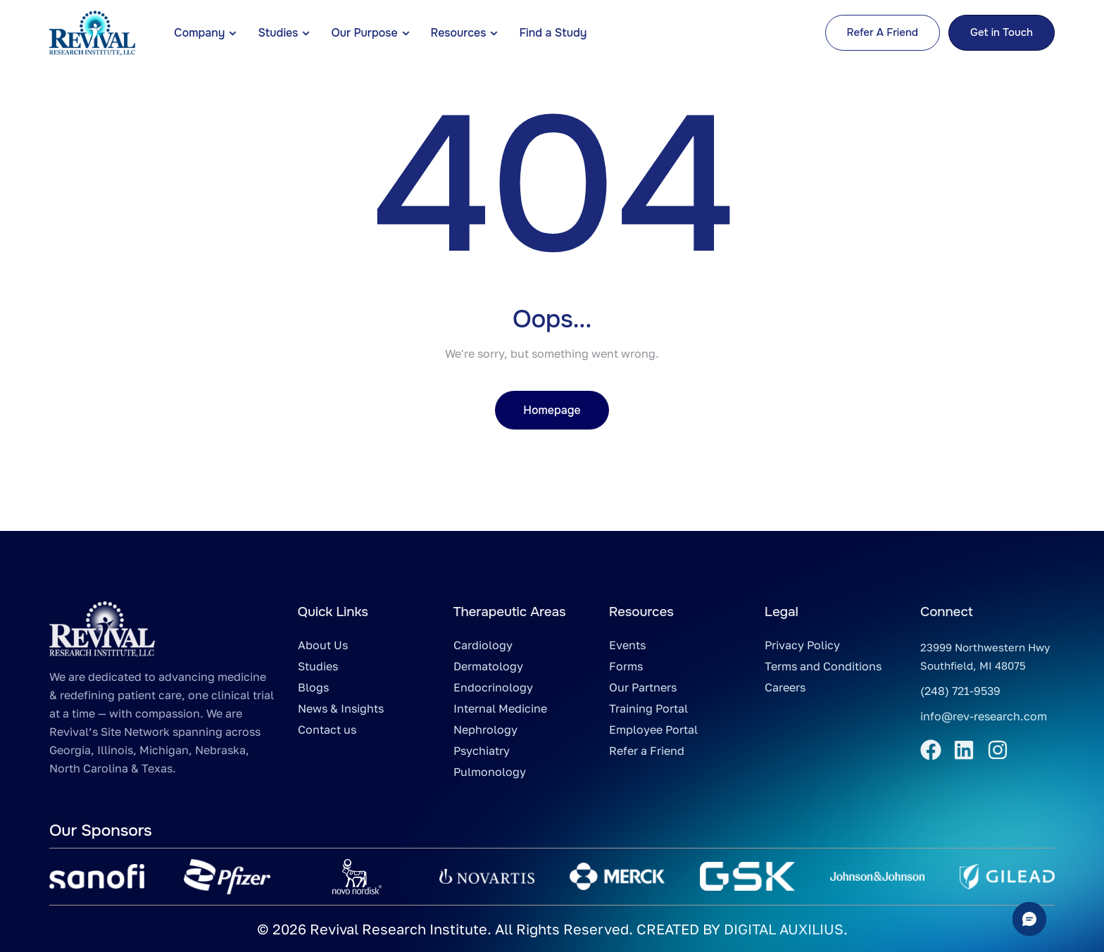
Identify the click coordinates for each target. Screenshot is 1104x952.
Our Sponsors (100, 831)
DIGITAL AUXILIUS (783, 928)
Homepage (551, 410)
